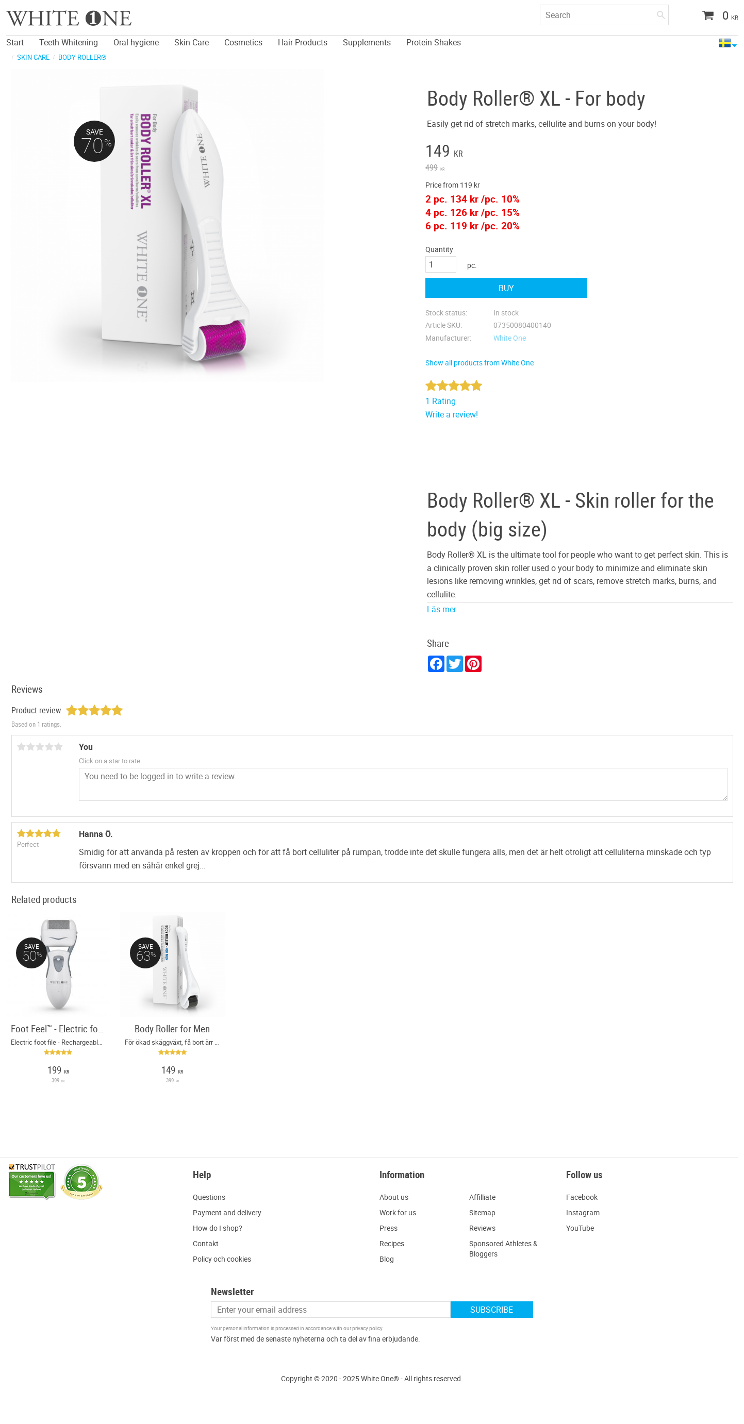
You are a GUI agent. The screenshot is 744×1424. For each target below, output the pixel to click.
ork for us (401, 1212)
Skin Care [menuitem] (191, 42)
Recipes (391, 1243)
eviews (484, 1228)
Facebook (582, 1197)
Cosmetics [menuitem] (243, 42)
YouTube (580, 1228)
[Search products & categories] (604, 15)
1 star (21, 746)
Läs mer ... (446, 609)
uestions (211, 1197)
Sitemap (482, 1212)
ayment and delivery (229, 1212)
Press (388, 1228)
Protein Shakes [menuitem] (433, 42)
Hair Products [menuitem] (302, 42)
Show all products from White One (479, 362)
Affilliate (482, 1197)
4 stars (49, 746)
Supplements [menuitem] (367, 42)
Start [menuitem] (15, 42)
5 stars (58, 746)
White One (509, 338)
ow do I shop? (220, 1228)
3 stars (40, 746)
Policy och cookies (222, 1259)
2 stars (31, 746)
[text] (506, 152)
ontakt (208, 1243)
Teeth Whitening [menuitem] (68, 42)
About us (393, 1197)
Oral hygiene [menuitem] (136, 42)
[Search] (661, 13)
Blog (386, 1259)
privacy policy (367, 1328)
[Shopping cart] (716, 16)
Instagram (583, 1212)
